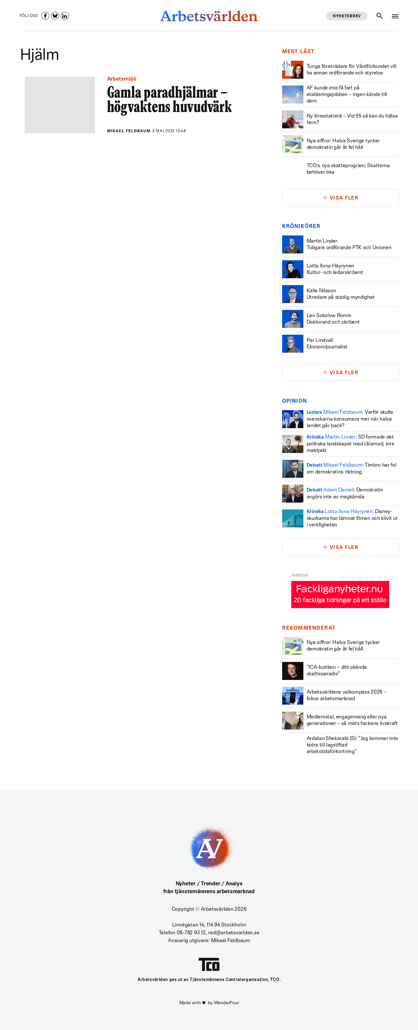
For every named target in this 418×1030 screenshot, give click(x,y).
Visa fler (344, 198)
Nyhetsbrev (347, 16)
